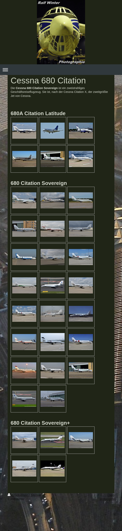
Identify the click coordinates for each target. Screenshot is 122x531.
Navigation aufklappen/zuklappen (61, 69)
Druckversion (18, 495)
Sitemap (36, 495)
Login (111, 495)
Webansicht (107, 499)
